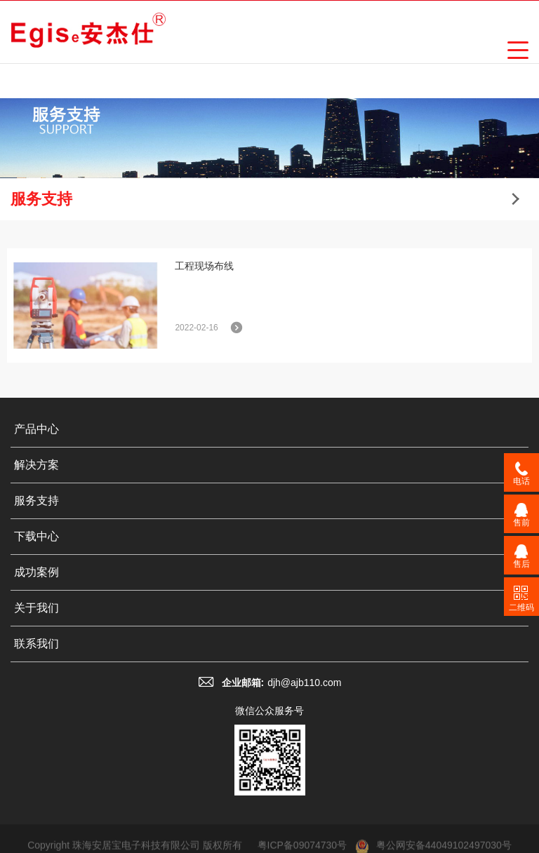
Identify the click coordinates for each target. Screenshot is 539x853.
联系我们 (36, 644)
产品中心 (36, 429)
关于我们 (36, 608)
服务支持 (36, 500)
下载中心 (36, 536)
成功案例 (36, 572)
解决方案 (36, 465)
